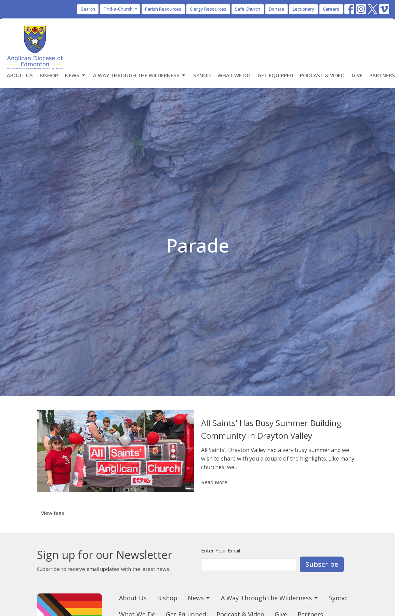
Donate (276, 9)
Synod (202, 75)
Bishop (49, 75)
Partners (382, 75)
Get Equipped (275, 75)
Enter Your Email (220, 550)
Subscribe (321, 564)
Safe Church (247, 9)
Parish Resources (163, 9)
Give (357, 75)
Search (88, 9)
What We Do (234, 75)
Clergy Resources (208, 9)
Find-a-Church (121, 9)
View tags (52, 512)
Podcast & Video (322, 75)
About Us (20, 75)
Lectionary (303, 9)
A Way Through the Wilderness (139, 75)
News (75, 75)
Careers (331, 9)
